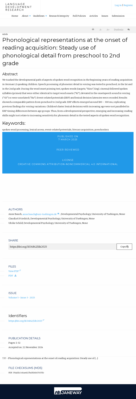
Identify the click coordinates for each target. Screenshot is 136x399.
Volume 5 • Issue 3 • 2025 (21, 297)
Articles (93, 16)
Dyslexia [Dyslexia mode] (118, 29)
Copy (124, 246)
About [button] (25, 16)
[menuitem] (124, 6)
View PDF (14, 271)
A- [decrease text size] (101, 29)
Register (128, 5)
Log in (118, 5)
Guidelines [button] (38, 16)
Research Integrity (59, 16)
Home (15, 16)
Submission (118, 16)
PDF (13, 275)
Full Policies (79, 16)
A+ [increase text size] (108, 29)
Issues (105, 16)
